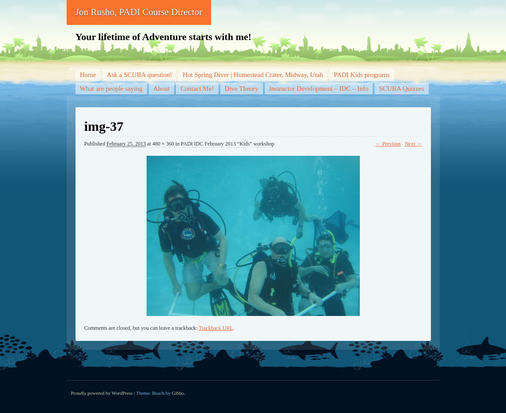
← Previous (388, 144)
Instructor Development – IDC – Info (319, 88)
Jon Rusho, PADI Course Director (139, 12)
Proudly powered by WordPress (102, 393)
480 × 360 (163, 144)
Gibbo (178, 393)
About (161, 88)
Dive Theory (242, 88)
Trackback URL (216, 328)
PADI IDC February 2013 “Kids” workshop (228, 144)
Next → (413, 144)
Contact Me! (197, 88)
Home (88, 74)
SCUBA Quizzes (401, 88)
